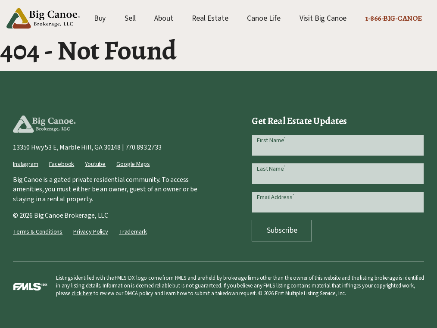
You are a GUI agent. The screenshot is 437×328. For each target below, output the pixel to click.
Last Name (271, 168)
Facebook (62, 164)
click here (82, 293)
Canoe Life (263, 18)
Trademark (133, 231)
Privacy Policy (90, 231)
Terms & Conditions (37, 231)
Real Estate (210, 18)
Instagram (25, 164)
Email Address (275, 197)
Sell (130, 18)
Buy (100, 18)
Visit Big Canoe (323, 18)
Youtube (95, 164)
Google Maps (133, 164)
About (163, 18)
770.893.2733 (143, 147)
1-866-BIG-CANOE (393, 18)
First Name (271, 140)
